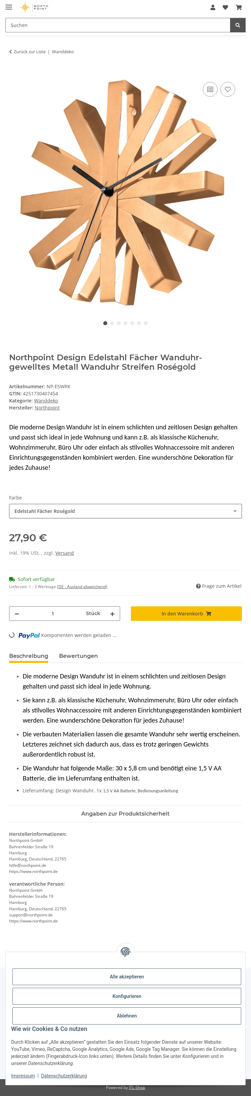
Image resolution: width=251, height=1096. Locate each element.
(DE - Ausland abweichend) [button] (82, 586)
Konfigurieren (126, 996)
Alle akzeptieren (127, 976)
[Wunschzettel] (225, 7)
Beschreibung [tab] (28, 656)
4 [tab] (125, 323)
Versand (64, 553)
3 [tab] (119, 323)
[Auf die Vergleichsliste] (210, 89)
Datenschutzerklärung (64, 1075)
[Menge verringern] (16, 613)
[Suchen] (117, 25)
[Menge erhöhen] (112, 613)
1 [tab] (105, 323)
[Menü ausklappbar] (8, 4)
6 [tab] (139, 323)
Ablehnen (127, 1015)
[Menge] (52, 613)
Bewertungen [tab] (78, 656)
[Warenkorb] (239, 7)
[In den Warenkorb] (14, 73)
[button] (213, 7)
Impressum (23, 1075)
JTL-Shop (137, 1087)
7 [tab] (146, 323)
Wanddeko (46, 400)
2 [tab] (112, 323)
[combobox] (125, 511)
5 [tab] (132, 323)
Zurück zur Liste (30, 52)
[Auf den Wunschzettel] (227, 89)
